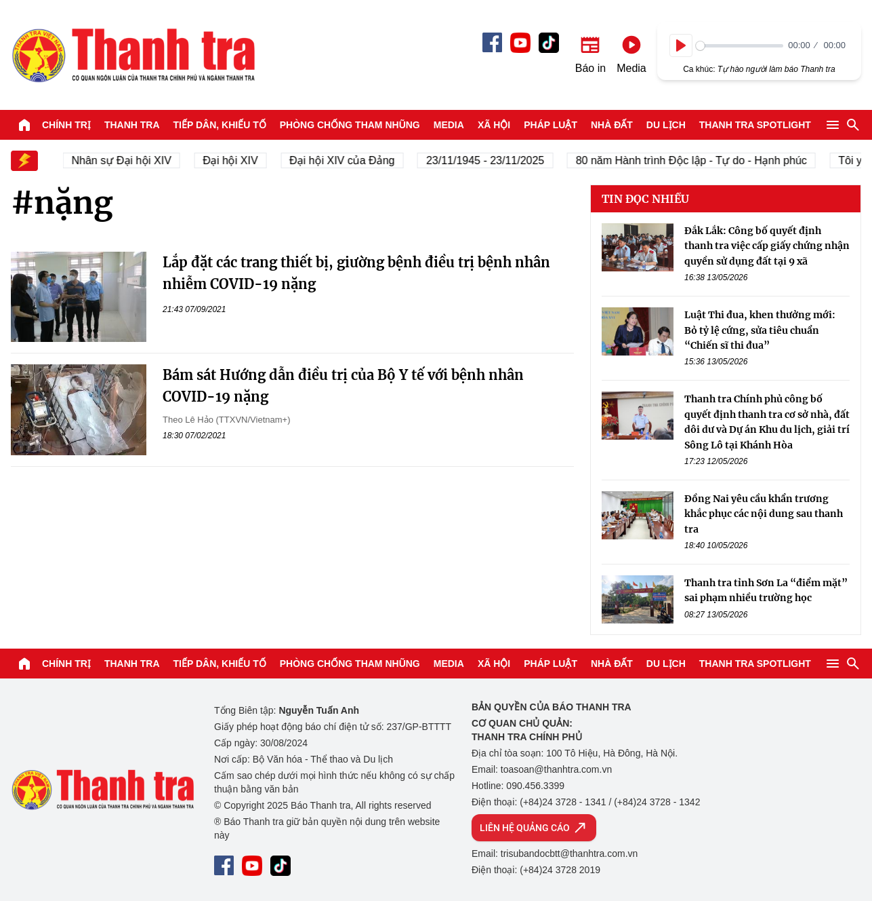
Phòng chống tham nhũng (350, 124)
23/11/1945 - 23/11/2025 (488, 160)
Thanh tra (132, 124)
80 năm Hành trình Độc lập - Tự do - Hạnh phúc (694, 160)
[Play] (680, 45)
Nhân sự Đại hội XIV (125, 160)
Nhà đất (612, 124)
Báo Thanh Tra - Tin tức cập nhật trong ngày (133, 55)
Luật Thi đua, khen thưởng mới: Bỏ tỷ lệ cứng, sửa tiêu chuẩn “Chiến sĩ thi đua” (759, 330)
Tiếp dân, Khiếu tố (219, 124)
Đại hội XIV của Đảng (345, 160)
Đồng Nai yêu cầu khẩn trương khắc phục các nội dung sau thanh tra (763, 514)
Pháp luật (550, 124)
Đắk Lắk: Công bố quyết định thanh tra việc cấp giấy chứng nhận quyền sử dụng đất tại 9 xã (767, 246)
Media (449, 124)
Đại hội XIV (234, 160)
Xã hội (494, 124)
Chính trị (66, 124)
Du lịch (666, 124)
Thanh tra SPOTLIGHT (755, 124)
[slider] (739, 45)
